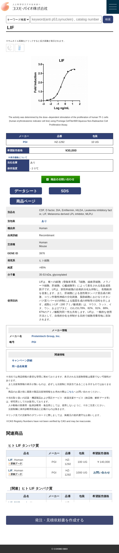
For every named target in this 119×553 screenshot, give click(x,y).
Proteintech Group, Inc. (46, 336)
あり (44, 221)
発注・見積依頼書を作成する (59, 520)
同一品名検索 (19, 366)
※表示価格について (17, 157)
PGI (25, 142)
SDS (65, 191)
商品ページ (25, 201)
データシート (25, 191)
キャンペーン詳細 (22, 360)
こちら (70, 391)
